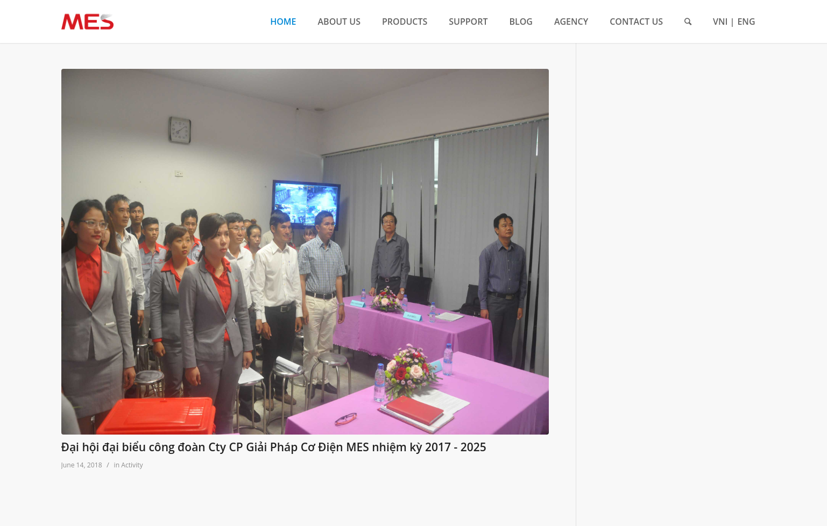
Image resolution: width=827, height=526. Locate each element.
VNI (720, 21)
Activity (132, 465)
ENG (746, 21)
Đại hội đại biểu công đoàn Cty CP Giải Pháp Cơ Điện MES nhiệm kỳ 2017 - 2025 (273, 446)
